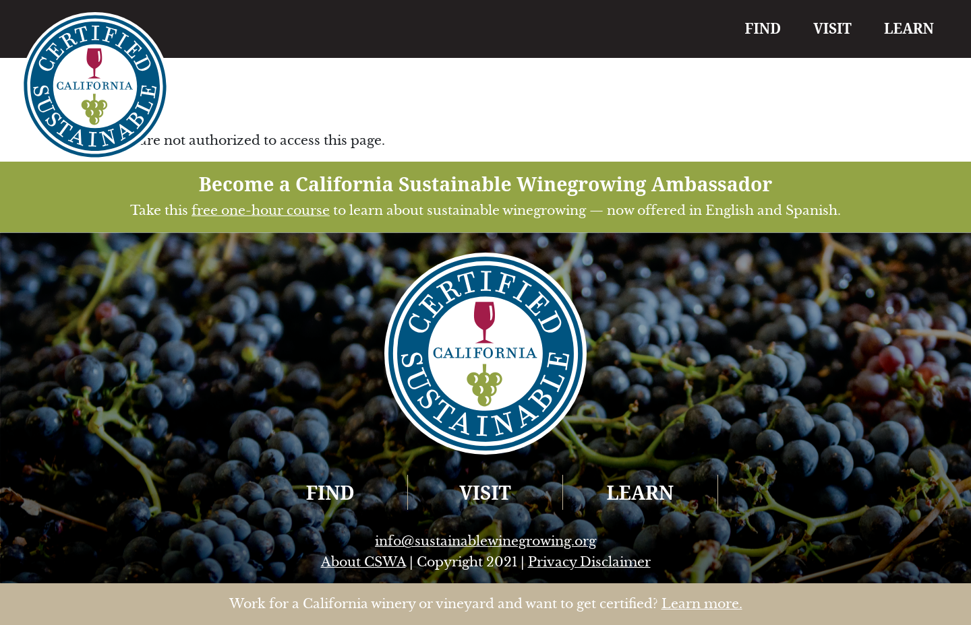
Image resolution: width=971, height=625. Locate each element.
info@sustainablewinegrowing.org (485, 541)
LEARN (909, 28)
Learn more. (701, 604)
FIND (763, 28)
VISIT (832, 28)
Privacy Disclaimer (589, 562)
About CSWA (363, 562)
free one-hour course (261, 210)
